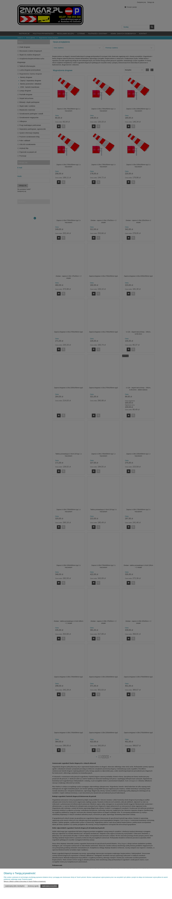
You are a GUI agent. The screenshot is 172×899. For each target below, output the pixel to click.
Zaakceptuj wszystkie (49, 886)
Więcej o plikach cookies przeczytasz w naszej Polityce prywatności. (25, 881)
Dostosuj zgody (33, 886)
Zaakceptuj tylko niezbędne (15, 886)
